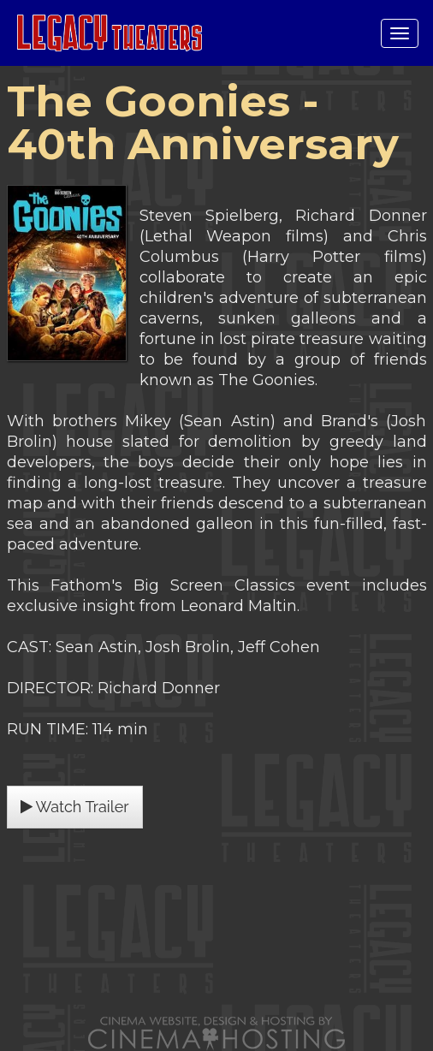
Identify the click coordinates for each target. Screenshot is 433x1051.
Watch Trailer (75, 807)
